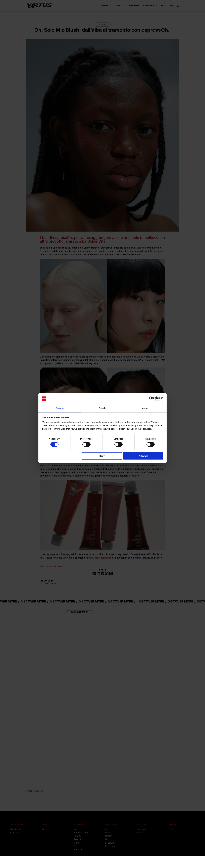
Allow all (143, 456)
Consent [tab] (60, 408)
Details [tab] (102, 408)
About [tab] (145, 408)
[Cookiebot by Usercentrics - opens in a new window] (151, 398)
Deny (102, 456)
